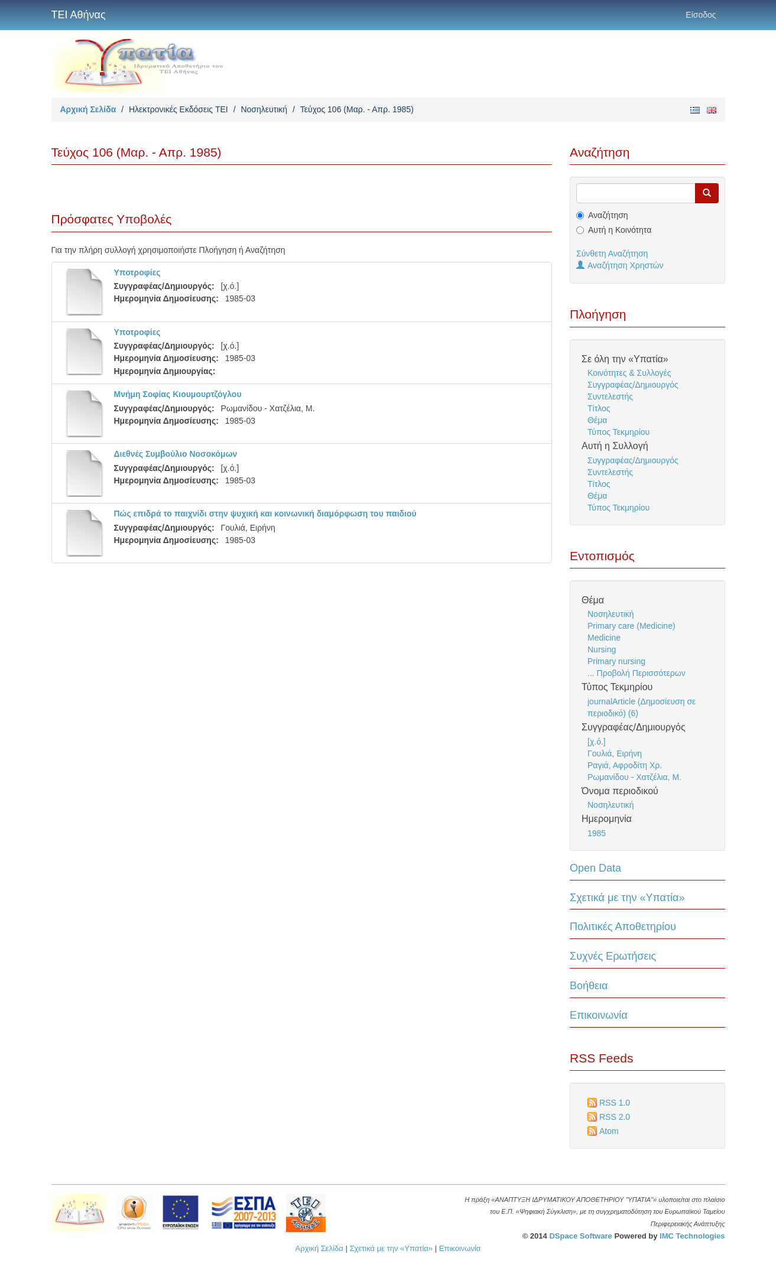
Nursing (601, 649)
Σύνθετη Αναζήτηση (612, 253)
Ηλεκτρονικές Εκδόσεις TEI (178, 109)
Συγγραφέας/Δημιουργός (632, 384)
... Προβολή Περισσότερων (636, 673)
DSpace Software (580, 1235)
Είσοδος (701, 15)
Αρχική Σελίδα (88, 109)
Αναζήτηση (608, 215)
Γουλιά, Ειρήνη (614, 753)
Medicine (604, 637)
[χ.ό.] (596, 741)
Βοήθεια (589, 986)
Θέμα (597, 420)
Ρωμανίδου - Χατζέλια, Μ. (634, 777)
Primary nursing (616, 661)
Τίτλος (599, 408)
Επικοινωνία (599, 1015)
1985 (596, 833)
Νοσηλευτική (264, 109)
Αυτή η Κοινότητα (619, 230)
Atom (609, 1131)
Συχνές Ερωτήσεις (613, 956)
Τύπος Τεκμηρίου (618, 432)
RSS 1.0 (614, 1102)
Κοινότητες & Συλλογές (629, 373)
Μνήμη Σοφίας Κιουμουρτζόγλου (178, 394)
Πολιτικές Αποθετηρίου (623, 926)
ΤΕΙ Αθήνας (78, 15)
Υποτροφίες (137, 272)
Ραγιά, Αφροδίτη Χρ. (624, 765)
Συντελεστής (610, 396)
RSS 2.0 (614, 1117)
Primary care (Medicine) (631, 626)
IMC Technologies (692, 1235)
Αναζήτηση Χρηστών (620, 265)
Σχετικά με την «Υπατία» (627, 898)
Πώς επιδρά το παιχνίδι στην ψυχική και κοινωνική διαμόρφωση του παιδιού (265, 513)
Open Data (595, 868)
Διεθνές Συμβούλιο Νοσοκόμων (176, 454)
